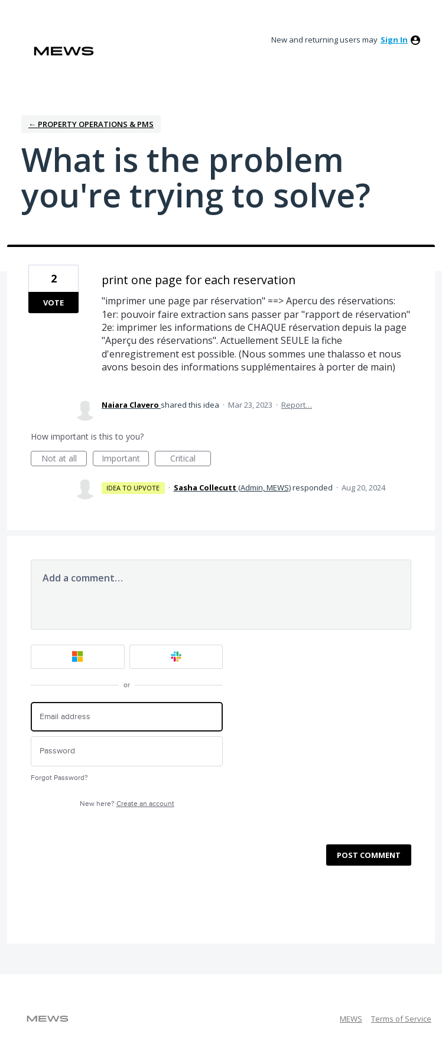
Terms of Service (401, 1018)
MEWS (351, 1018)
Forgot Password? (59, 777)
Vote (53, 302)
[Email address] (127, 717)
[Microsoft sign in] (78, 657)
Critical (190, 459)
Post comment (369, 855)
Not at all (64, 459)
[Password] (127, 751)
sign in (394, 39)
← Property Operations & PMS (91, 124)
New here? (127, 803)
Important (125, 459)
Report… (296, 404)
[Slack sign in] (176, 657)
